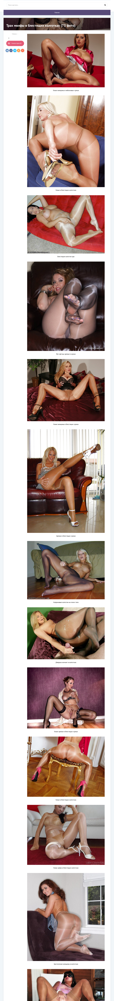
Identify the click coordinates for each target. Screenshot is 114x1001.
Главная (57, 12)
